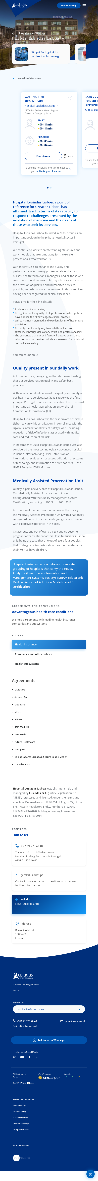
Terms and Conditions (23, 1099)
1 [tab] (48, 187)
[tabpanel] (50, 133)
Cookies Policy (19, 1111)
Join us (16, 990)
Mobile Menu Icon (84, 5)
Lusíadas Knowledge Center (26, 984)
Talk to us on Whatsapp (51, 1040)
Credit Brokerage (21, 1123)
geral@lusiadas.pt (75, 1021)
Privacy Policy (19, 1105)
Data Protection (20, 1117)
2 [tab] (50, 187)
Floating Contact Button (91, 1174)
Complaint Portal (21, 1129)
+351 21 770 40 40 (27, 1021)
